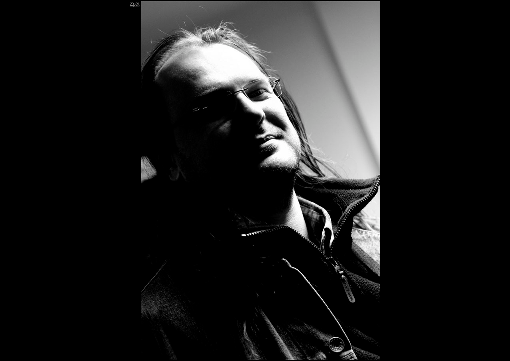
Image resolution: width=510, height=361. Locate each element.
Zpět (134, 4)
